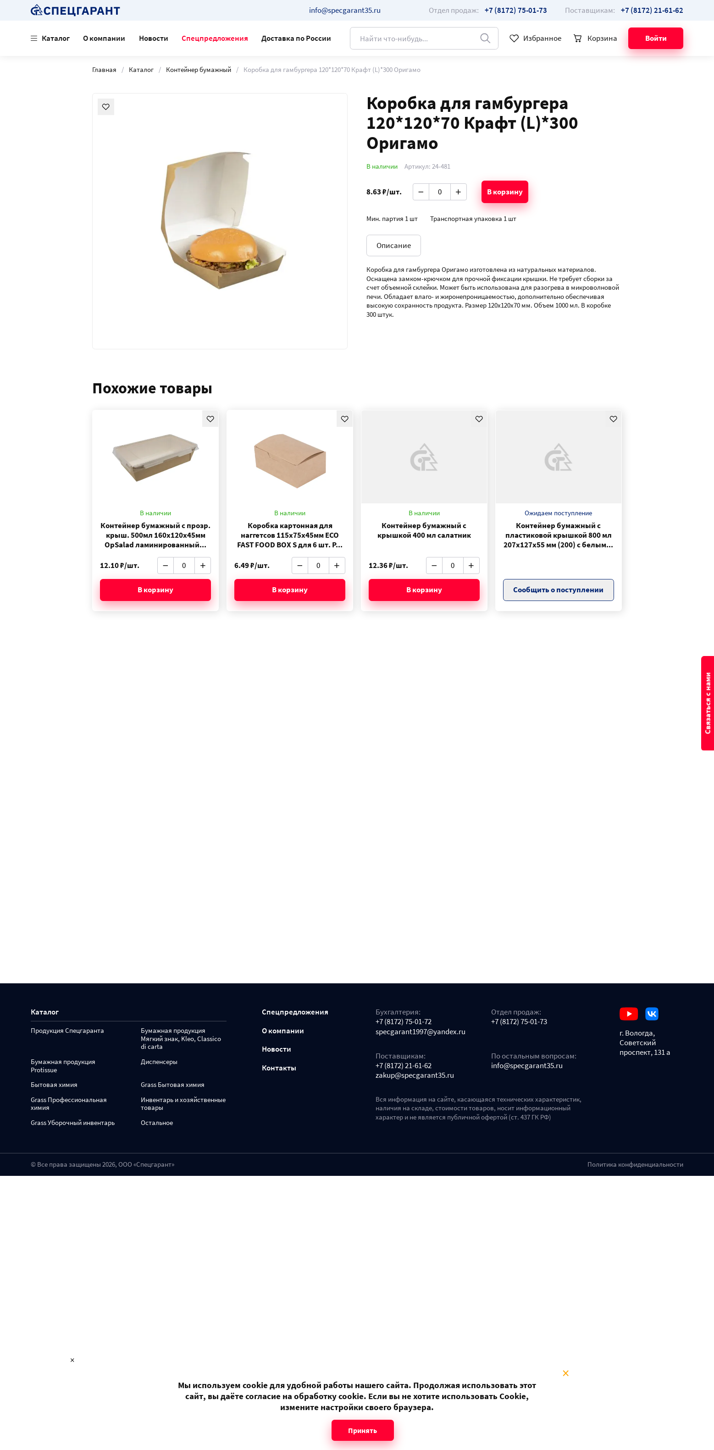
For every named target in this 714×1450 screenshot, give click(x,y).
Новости (153, 38)
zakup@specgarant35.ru (415, 1075)
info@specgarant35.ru (345, 10)
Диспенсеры (159, 1062)
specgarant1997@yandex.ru (420, 1032)
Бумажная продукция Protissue (63, 1066)
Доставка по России (296, 38)
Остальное (157, 1123)
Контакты (279, 1068)
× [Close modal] (565, 1373)
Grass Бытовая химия (173, 1085)
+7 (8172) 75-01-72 (404, 1021)
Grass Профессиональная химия (69, 1104)
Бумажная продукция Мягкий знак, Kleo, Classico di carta (181, 1039)
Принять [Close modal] (362, 1430)
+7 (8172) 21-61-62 (404, 1065)
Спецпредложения (215, 38)
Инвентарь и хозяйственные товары (183, 1104)
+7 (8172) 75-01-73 (519, 1021)
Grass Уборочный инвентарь (73, 1123)
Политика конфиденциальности (635, 1164)
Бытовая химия (54, 1085)
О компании (104, 38)
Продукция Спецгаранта (67, 1031)
